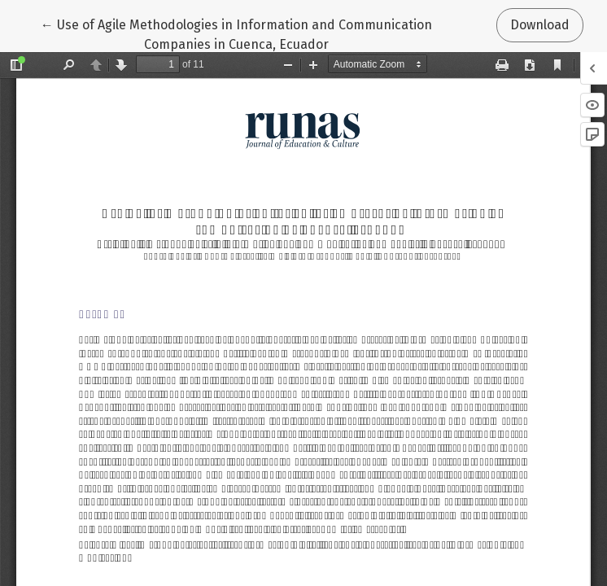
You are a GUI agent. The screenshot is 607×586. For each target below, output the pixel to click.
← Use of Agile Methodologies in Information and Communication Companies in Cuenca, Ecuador (236, 33)
